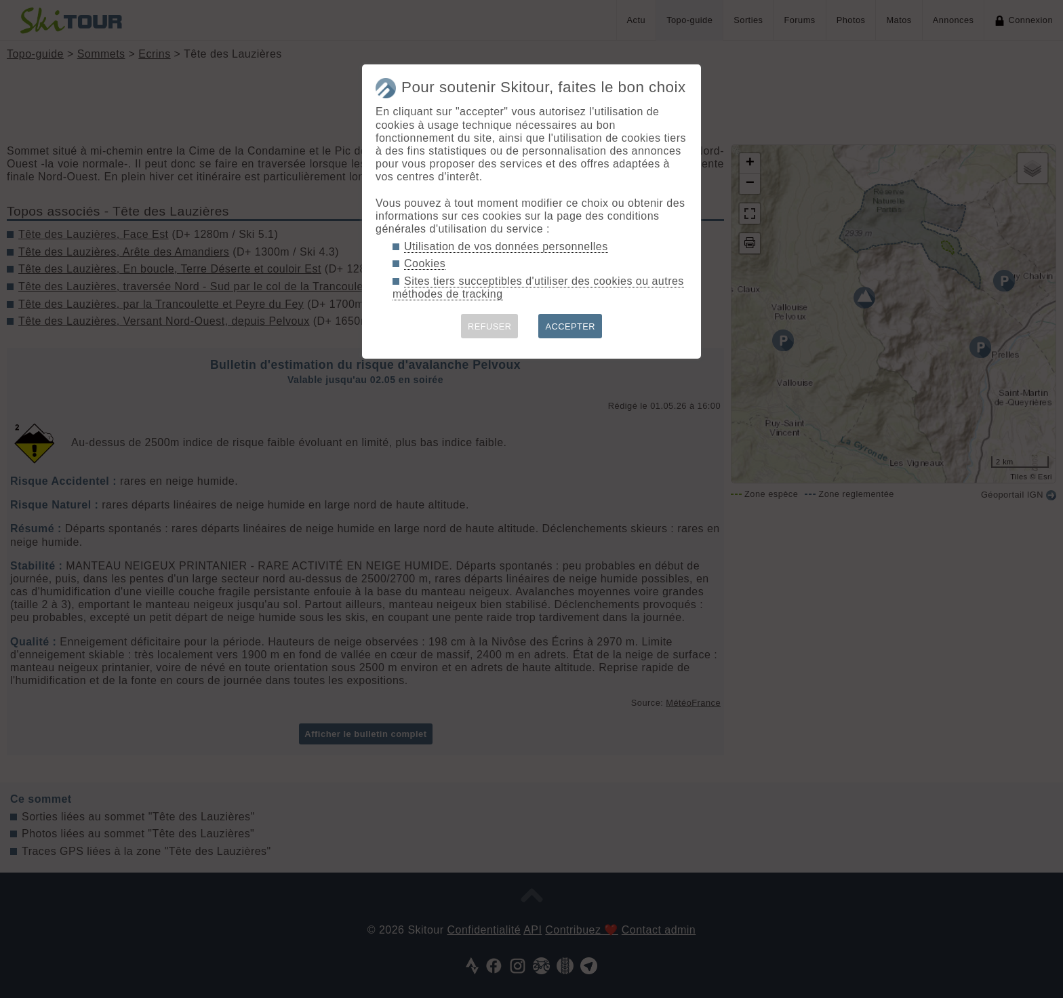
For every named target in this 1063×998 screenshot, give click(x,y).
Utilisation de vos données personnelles (506, 246)
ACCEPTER (570, 326)
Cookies (424, 263)
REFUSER (490, 326)
